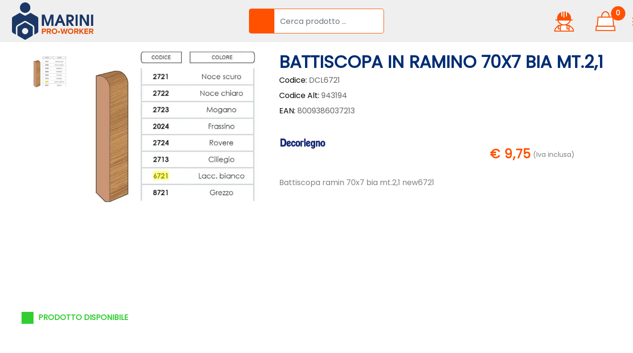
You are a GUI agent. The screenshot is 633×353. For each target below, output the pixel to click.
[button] (261, 21)
